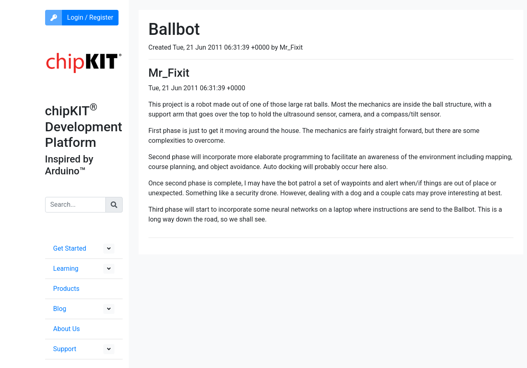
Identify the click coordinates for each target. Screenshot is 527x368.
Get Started (70, 248)
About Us (66, 329)
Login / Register (90, 17)
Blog (59, 309)
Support (64, 349)
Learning (66, 268)
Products (66, 289)
